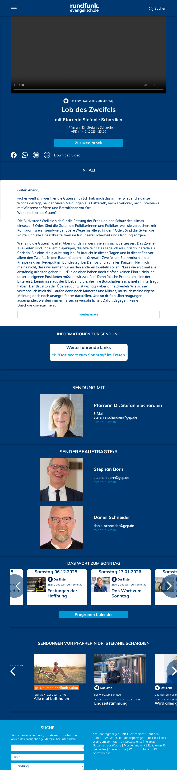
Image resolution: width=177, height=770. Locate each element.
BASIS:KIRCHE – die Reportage (123, 738)
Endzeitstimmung (111, 703)
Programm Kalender (94, 614)
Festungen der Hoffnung (62, 593)
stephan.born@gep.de (111, 477)
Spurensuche (117, 749)
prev (14, 586)
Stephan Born (108, 469)
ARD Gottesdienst (134, 734)
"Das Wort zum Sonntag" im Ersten (91, 355)
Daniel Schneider (112, 517)
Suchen (160, 8)
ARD (74, 131)
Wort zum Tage (139, 749)
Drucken (47, 155)
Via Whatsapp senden (25, 155)
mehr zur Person (105, 422)
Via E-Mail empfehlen (36, 155)
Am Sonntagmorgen (106, 734)
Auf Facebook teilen (14, 155)
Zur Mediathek (88, 142)
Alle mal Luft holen (51, 698)
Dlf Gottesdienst (131, 742)
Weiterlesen (88, 314)
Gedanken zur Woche (107, 746)
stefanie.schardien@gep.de (115, 417)
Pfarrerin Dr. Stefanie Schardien (91, 127)
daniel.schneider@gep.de (114, 525)
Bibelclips (152, 738)
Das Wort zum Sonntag (98, 101)
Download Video (67, 155)
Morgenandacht (134, 746)
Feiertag (38, 695)
